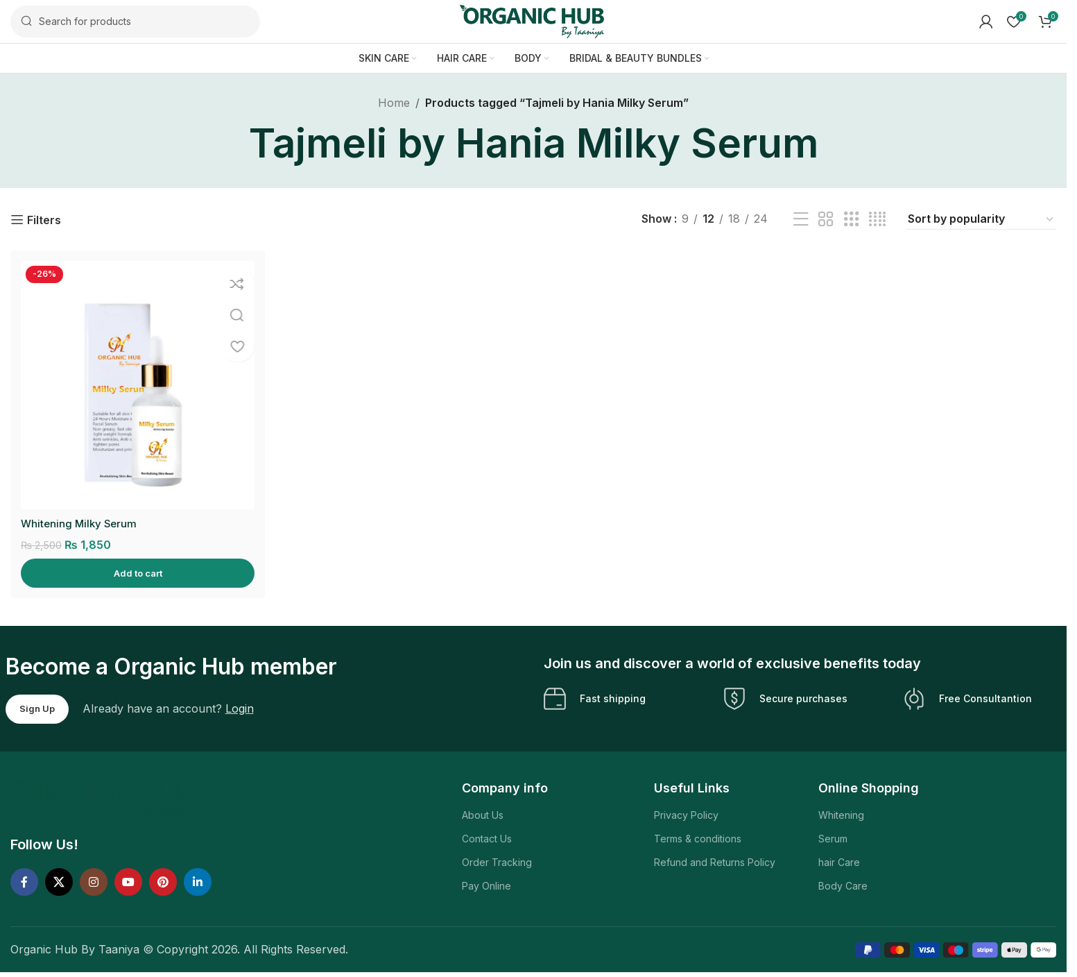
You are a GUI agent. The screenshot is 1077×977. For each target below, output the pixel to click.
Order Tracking (497, 864)
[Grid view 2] (826, 225)
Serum (832, 841)
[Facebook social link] (24, 884)
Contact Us (487, 841)
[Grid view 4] (877, 225)
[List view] (801, 225)
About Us (482, 816)
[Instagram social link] (93, 884)
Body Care (843, 888)
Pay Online (486, 888)
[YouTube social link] (128, 884)
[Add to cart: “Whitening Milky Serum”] (136, 575)
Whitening (841, 816)
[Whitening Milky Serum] (136, 388)
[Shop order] (981, 224)
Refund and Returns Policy (714, 864)
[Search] (135, 24)
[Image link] (106, 801)
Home (394, 108)
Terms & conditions (697, 841)
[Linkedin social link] (198, 884)
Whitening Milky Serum (81, 525)
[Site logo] (533, 23)
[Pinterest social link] (163, 884)
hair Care (839, 864)
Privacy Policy (686, 816)
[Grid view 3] (851, 225)
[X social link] (59, 884)
